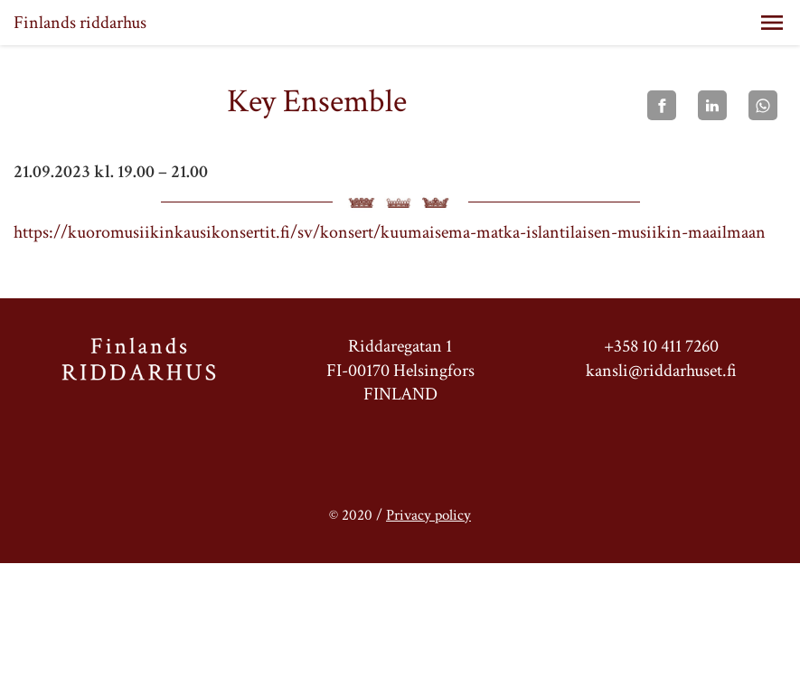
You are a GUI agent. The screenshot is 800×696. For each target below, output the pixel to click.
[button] (772, 22)
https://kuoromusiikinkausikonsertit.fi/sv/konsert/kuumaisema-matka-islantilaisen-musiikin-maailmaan (390, 232)
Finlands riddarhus (80, 22)
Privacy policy (428, 515)
